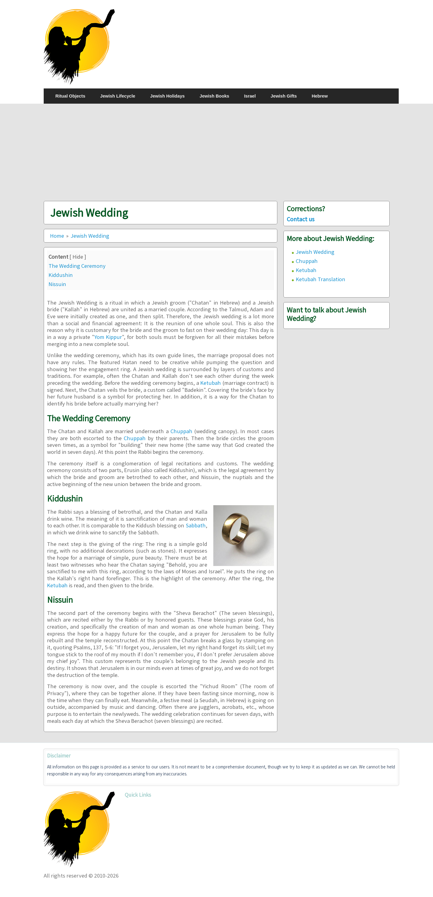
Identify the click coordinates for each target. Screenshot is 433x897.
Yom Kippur (108, 336)
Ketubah (210, 382)
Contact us (300, 219)
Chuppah (181, 431)
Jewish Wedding (315, 251)
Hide (78, 256)
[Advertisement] (221, 152)
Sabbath (196, 525)
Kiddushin (61, 274)
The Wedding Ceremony (77, 265)
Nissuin (57, 284)
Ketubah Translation (320, 279)
